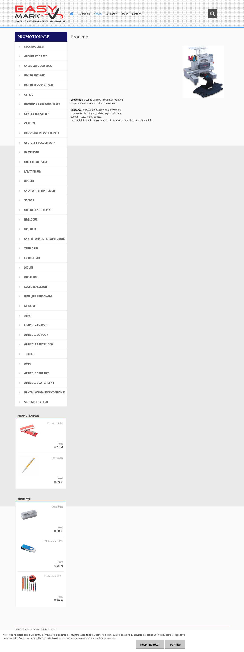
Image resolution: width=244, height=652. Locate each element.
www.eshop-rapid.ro (44, 629)
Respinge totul (149, 644)
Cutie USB (57, 506)
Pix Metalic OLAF (53, 576)
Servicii (98, 14)
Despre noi (85, 14)
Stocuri (124, 14)
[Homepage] (71, 13)
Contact (136, 14)
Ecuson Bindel (55, 423)
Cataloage (111, 14)
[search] (212, 13)
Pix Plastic (57, 458)
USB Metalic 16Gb (53, 541)
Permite (175, 644)
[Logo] (40, 14)
